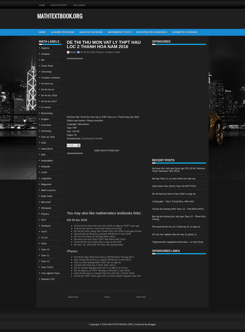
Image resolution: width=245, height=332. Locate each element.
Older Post (141, 297)
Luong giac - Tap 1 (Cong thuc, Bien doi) (173, 201)
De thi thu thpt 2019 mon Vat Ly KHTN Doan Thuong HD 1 (104, 257)
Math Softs (46, 196)
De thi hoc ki (47, 89)
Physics (45, 214)
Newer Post (73, 297)
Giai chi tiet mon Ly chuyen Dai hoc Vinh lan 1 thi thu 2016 (104, 273)
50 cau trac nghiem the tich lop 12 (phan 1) (174, 234)
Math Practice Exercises (152, 32)
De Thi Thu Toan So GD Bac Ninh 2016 (94, 236)
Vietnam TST (48, 279)
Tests (44, 243)
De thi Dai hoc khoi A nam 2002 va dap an (174, 193)
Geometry (46, 131)
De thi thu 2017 (49, 101)
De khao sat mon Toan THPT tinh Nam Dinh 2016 (99, 239)
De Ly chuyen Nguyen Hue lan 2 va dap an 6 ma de (101, 267)
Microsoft (46, 202)
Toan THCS (47, 267)
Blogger (152, 324)
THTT (44, 231)
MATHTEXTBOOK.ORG (59, 16)
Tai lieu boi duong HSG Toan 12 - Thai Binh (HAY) (178, 209)
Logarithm (46, 178)
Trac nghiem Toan (50, 273)
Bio (43, 60)
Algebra (45, 48)
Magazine (46, 184)
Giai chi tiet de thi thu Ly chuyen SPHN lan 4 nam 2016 (102, 234)
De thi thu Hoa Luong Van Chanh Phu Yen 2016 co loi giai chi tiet (107, 231)
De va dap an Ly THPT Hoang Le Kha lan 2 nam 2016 (102, 270)
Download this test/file (91, 138)
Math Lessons (48, 190)
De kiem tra (47, 83)
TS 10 (44, 237)
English (45, 119)
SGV (43, 220)
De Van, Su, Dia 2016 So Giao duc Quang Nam (98, 244)
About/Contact (59, 5)
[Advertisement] (97, 87)
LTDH (44, 172)
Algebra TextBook (62, 32)
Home (42, 5)
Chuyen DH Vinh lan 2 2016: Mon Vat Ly (95, 265)
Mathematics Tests (119, 32)
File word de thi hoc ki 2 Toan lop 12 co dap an (176, 226)
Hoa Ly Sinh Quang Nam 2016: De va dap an (97, 262)
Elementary (47, 113)
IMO (43, 154)
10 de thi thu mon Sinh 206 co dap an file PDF (98, 242)
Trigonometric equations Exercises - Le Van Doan (177, 242)
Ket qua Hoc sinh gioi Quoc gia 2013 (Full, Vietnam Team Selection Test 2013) (178, 169)
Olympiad (46, 208)
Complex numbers (50, 77)
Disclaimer (79, 5)
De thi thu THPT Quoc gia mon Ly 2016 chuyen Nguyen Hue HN (107, 276)
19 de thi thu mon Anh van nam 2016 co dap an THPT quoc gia (106, 225)
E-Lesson (46, 107)
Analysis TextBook (91, 32)
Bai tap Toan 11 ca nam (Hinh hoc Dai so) (173, 178)
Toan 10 (45, 249)
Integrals (45, 166)
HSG (43, 142)
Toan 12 (45, 261)
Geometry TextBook (185, 32)
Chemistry (46, 71)
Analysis (45, 54)
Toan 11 (45, 255)
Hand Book (47, 148)
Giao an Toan (48, 137)
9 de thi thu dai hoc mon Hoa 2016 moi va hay (98, 228)
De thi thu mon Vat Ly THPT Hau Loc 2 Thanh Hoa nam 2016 (104, 44)
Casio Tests (47, 65)
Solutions (46, 225)
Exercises (46, 125)
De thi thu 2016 (49, 95)
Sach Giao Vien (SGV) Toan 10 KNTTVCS (174, 186)
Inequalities (47, 160)
